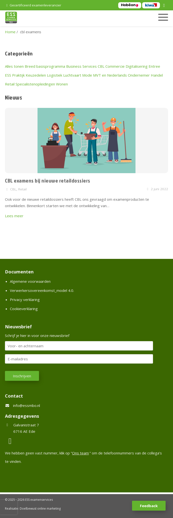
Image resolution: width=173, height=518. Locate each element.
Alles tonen (14, 66)
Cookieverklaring (24, 308)
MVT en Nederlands (110, 75)
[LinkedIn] (164, 5)
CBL (101, 66)
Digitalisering (137, 66)
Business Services (81, 66)
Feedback (149, 505)
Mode (87, 75)
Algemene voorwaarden (30, 281)
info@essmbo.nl (26, 405)
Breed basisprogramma (45, 66)
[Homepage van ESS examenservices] (60, 18)
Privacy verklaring (25, 299)
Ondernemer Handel (145, 75)
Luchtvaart (72, 75)
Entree (154, 66)
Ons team (80, 453)
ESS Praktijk (15, 75)
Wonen (62, 84)
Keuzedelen (36, 75)
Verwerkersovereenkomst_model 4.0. (42, 290)
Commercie (115, 66)
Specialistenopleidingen (35, 84)
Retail (10, 84)
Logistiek (54, 75)
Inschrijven (22, 375)
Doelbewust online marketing (40, 508)
